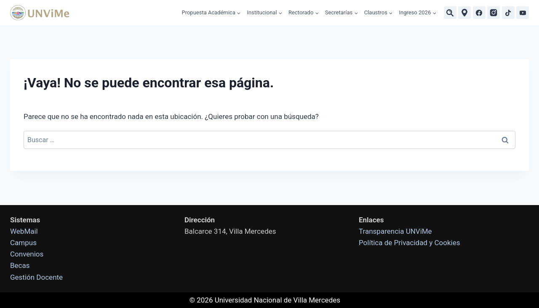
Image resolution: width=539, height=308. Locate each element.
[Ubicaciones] (464, 12)
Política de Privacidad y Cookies (409, 242)
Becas (20, 265)
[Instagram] (493, 12)
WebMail (24, 231)
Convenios (26, 254)
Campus (23, 242)
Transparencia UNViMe (395, 231)
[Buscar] (450, 12)
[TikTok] (508, 12)
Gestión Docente (36, 277)
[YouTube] (522, 12)
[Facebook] (479, 12)
